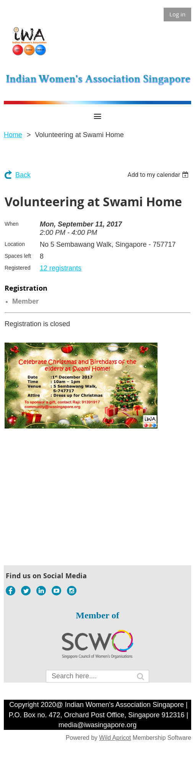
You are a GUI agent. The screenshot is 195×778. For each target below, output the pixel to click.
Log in (177, 14)
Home (13, 135)
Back (23, 175)
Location (15, 244)
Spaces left (18, 256)
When (12, 224)
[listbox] (158, 175)
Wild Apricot (115, 737)
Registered (18, 268)
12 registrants (60, 268)
